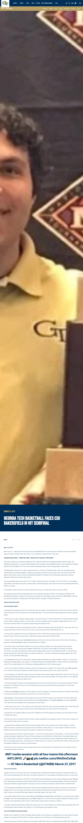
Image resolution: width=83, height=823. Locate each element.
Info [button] (59, 4)
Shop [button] (35, 4)
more (78, 10)
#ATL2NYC (14, 760)
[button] (80, 4)
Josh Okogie (14, 693)
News (60, 10)
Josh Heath (73, 702)
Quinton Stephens (57, 702)
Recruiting (66, 10)
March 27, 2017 (65, 766)
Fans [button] (29, 4)
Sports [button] (15, 4)
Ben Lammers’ (73, 670)
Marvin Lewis (36, 800)
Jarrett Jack (49, 798)
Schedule (45, 10)
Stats (56, 10)
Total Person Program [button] (49, 4)
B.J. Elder (6, 800)
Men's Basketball (6, 10)
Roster (51, 10)
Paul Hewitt (18, 644)
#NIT (8, 756)
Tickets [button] (22, 4)
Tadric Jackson (43, 702)
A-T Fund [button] (40, 4)
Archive (73, 10)
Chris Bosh (39, 798)
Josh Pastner (28, 642)
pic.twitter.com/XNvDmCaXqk (55, 760)
